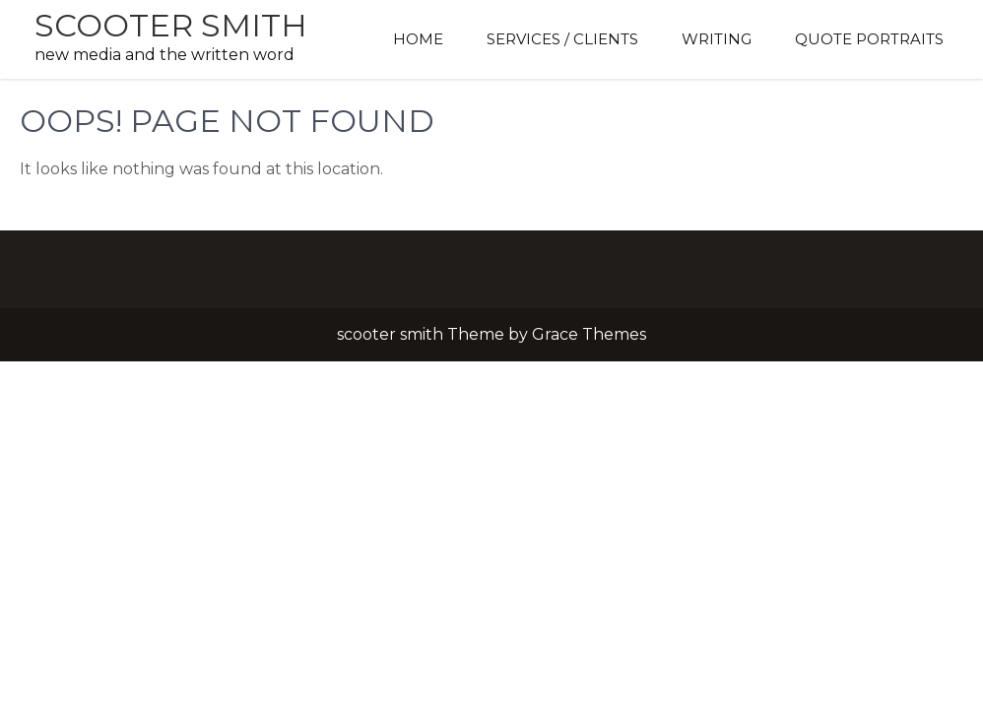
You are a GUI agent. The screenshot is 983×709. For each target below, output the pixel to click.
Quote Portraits (869, 39)
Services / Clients (562, 39)
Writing (717, 39)
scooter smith (170, 25)
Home (418, 39)
